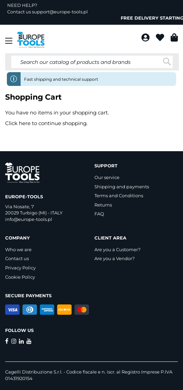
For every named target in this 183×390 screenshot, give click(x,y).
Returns (103, 205)
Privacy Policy (20, 267)
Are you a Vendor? (114, 258)
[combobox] (92, 61)
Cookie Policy (20, 277)
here (25, 123)
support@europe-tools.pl (60, 11)
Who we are (18, 249)
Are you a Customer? (117, 249)
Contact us (17, 258)
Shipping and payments (121, 186)
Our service (106, 177)
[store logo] (31, 40)
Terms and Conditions (118, 195)
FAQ (99, 213)
